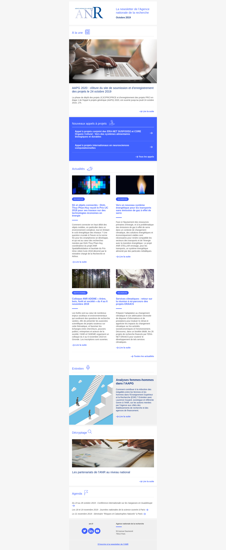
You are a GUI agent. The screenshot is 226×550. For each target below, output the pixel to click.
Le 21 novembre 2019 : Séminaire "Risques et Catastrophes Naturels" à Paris (109, 514)
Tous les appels (145, 156)
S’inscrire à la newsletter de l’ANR (113, 544)
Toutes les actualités (142, 356)
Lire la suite (148, 111)
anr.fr (91, 524)
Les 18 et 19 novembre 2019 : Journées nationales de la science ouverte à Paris (110, 510)
